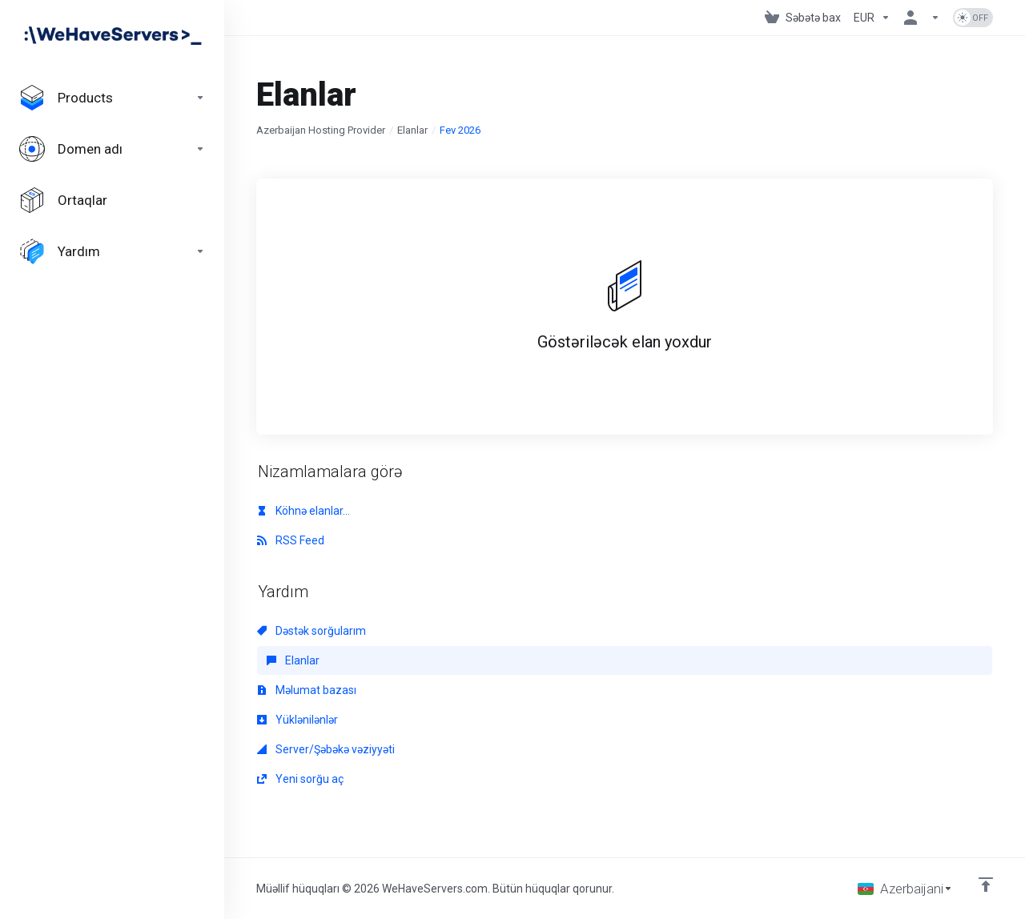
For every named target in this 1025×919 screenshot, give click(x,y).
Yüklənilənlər (297, 719)
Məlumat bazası (306, 690)
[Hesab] (922, 17)
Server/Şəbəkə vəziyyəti (326, 749)
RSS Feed (290, 540)
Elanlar (412, 130)
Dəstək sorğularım (311, 630)
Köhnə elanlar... (303, 510)
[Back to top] (986, 884)
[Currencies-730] (872, 17)
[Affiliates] (112, 200)
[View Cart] (802, 17)
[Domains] (112, 149)
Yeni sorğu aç (300, 779)
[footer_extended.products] (112, 97)
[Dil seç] (905, 888)
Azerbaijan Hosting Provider (320, 130)
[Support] (112, 251)
